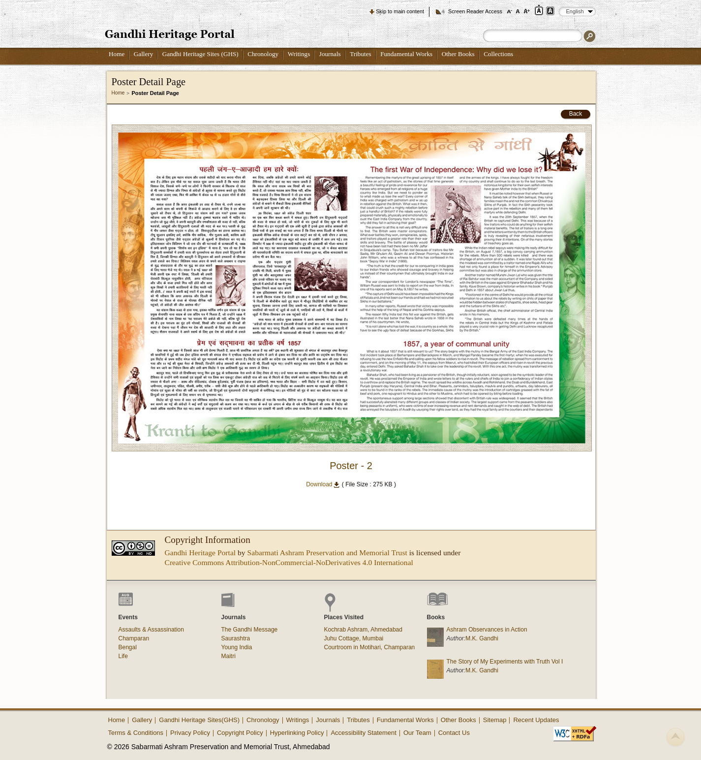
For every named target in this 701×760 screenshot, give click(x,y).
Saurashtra (235, 638)
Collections (498, 54)
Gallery (143, 54)
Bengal (128, 647)
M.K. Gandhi (481, 638)
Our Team (417, 732)
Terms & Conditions (136, 732)
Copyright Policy (240, 732)
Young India (236, 647)
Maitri (228, 656)
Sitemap (495, 720)
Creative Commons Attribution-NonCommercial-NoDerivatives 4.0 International (289, 562)
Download (323, 484)
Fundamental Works (406, 54)
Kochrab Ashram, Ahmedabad (363, 629)
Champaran (134, 638)
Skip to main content (400, 11)
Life (123, 656)
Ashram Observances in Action (487, 629)
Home (116, 54)
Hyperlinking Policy (297, 732)
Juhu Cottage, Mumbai (354, 638)
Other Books (458, 54)
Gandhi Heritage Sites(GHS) (199, 720)
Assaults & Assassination (151, 629)
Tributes (360, 54)
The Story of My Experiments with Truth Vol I (505, 661)
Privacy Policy (190, 732)
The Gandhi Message (249, 629)
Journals (330, 54)
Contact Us (454, 732)
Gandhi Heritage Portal (200, 552)
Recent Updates (536, 720)
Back (575, 113)
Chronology (262, 54)
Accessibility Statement (363, 732)
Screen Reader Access (475, 11)
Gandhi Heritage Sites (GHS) (200, 54)
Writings (299, 54)
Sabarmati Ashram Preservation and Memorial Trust (327, 552)
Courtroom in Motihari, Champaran (369, 647)
